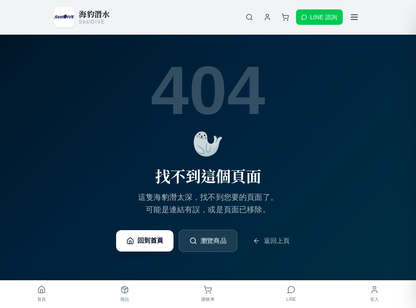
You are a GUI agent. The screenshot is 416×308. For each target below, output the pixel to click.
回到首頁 (145, 241)
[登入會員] (267, 17)
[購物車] (285, 17)
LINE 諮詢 (319, 17)
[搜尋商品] (249, 17)
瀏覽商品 (208, 241)
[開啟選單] (354, 17)
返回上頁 (271, 241)
